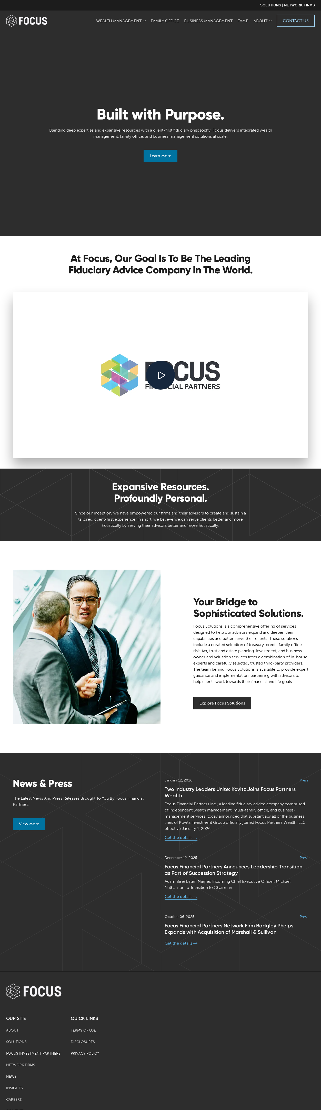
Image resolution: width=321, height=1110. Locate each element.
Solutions (16, 1042)
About (12, 1030)
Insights (14, 1088)
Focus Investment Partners (33, 1053)
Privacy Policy (85, 1053)
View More (29, 823)
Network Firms (20, 1065)
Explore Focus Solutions (222, 703)
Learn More (160, 155)
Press (304, 780)
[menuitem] (121, 21)
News (11, 1076)
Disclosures (83, 1042)
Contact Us (296, 20)
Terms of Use (83, 1030)
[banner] (35, 21)
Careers (14, 1099)
